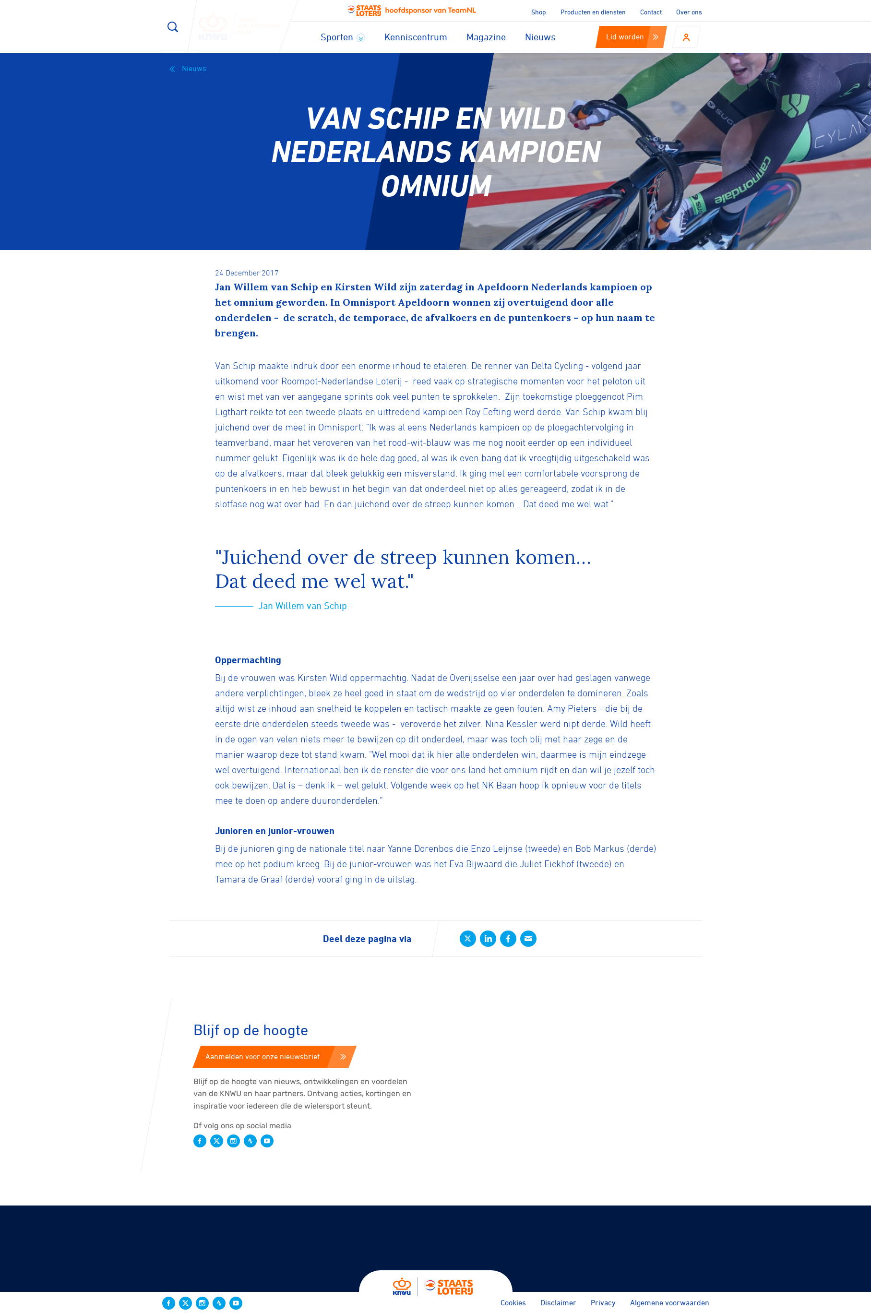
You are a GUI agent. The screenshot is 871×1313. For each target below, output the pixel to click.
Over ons (689, 12)
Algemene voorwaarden (669, 1302)
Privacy (603, 1302)
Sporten (343, 36)
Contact (651, 12)
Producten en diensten (593, 12)
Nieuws (540, 36)
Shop (538, 12)
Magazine (486, 36)
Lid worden (632, 36)
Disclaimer (558, 1302)
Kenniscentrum (415, 36)
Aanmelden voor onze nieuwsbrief (275, 1056)
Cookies (513, 1302)
